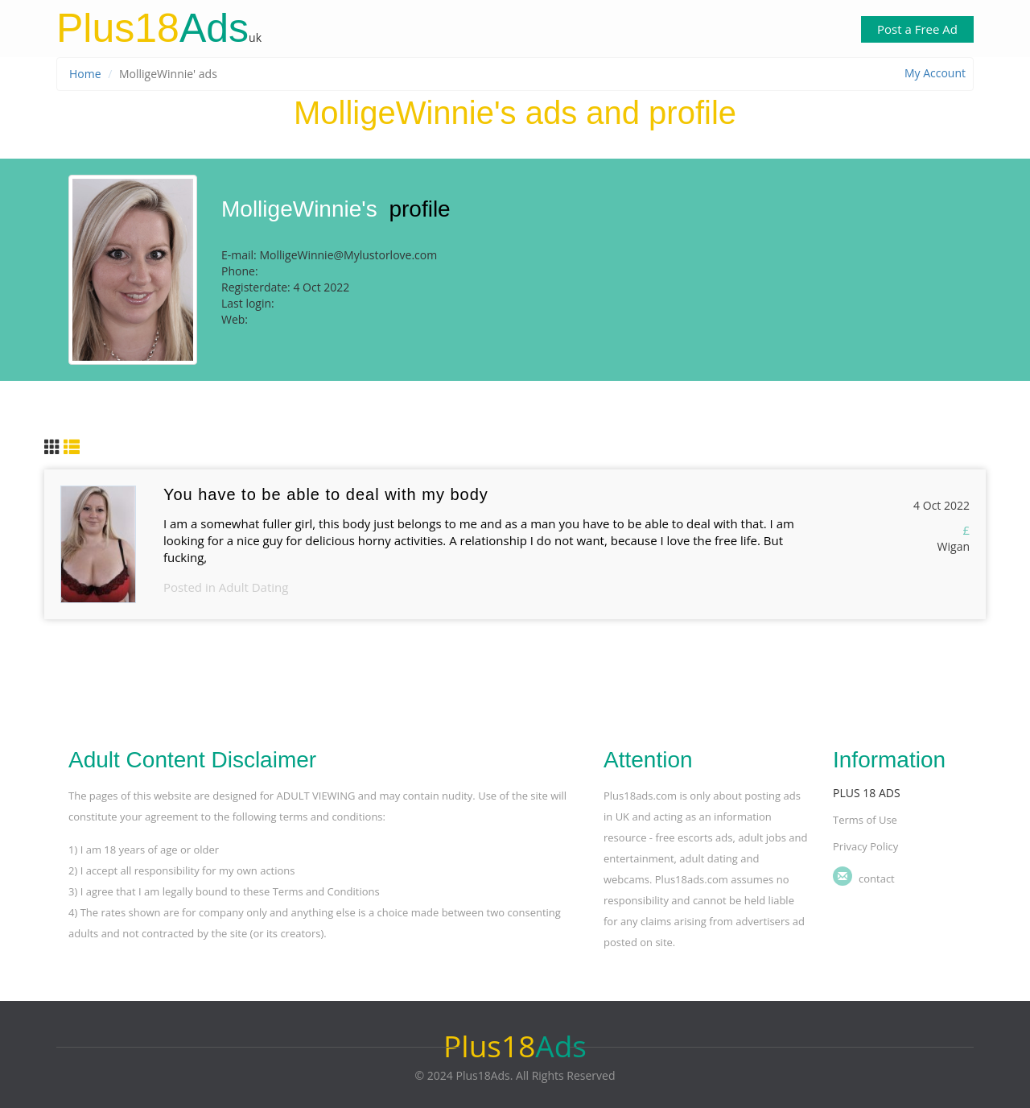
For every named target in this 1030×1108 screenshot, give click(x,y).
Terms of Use (865, 819)
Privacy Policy (865, 846)
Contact (877, 878)
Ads (152, 28)
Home (85, 73)
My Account (935, 73)
